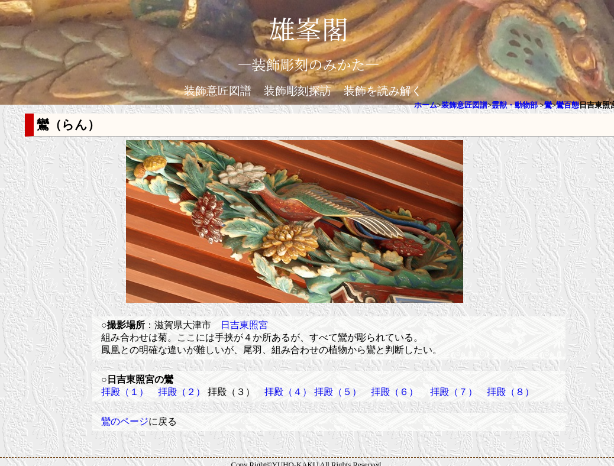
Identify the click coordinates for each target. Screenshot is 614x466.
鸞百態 (567, 105)
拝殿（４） (288, 392)
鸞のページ (124, 421)
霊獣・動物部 (515, 105)
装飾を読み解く (383, 91)
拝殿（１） (124, 392)
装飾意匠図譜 (217, 91)
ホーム (425, 105)
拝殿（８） (510, 392)
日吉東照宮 (244, 325)
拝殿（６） (394, 392)
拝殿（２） (181, 392)
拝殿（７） (453, 392)
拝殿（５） (337, 392)
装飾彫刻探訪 (297, 91)
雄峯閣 (308, 28)
